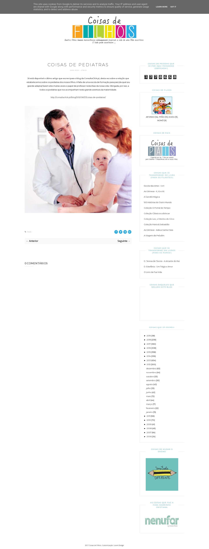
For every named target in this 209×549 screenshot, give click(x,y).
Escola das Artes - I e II (154, 186)
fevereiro (150, 408)
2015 (149, 352)
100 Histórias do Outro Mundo (158, 202)
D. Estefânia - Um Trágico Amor (158, 266)
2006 (149, 436)
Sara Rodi (75, 70)
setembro (151, 380)
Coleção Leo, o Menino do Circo (159, 219)
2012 (149, 364)
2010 (149, 420)
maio (148, 396)
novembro (151, 372)
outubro (150, 376)
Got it (173, 7)
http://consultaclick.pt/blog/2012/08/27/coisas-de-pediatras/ (78, 97)
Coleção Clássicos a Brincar (157, 213)
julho (148, 388)
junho (148, 392)
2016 (149, 348)
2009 (149, 424)
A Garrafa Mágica (152, 197)
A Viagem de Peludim (154, 235)
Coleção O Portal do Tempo (157, 208)
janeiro (149, 412)
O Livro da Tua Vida (153, 272)
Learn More (161, 7)
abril (148, 400)
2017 (149, 344)
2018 (149, 340)
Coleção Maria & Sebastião (156, 224)
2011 (148, 416)
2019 (149, 335)
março (149, 404)
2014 (149, 356)
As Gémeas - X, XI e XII (154, 191)
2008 (149, 428)
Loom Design (119, 545)
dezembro (151, 368)
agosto (149, 384)
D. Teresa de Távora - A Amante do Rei (162, 261)
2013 (149, 360)
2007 (149, 432)
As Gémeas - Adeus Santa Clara (158, 230)
